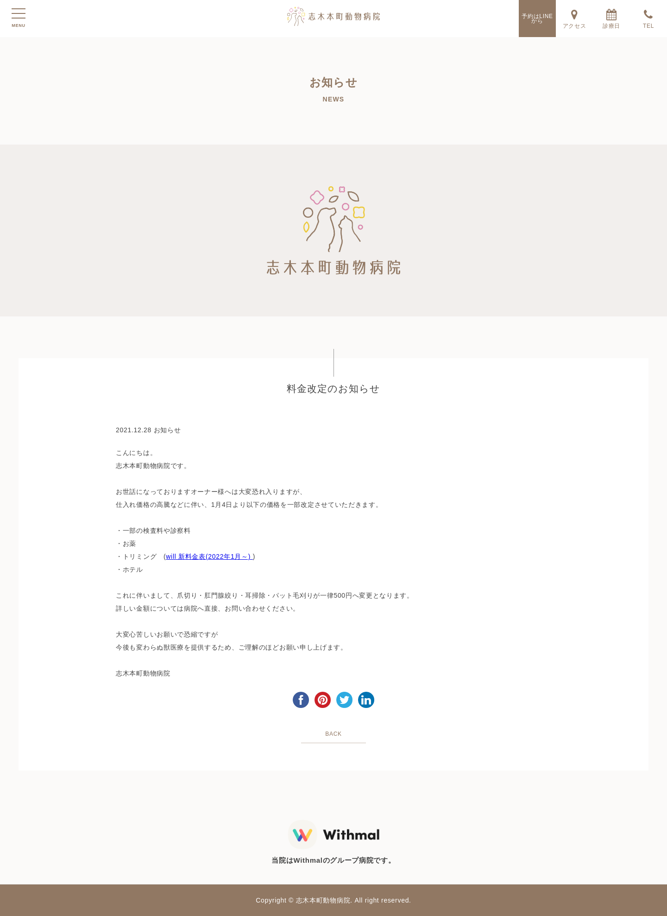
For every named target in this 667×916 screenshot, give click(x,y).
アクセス (574, 18)
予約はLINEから (537, 18)
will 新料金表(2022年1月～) (208, 556)
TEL (648, 18)
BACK (333, 734)
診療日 (611, 18)
